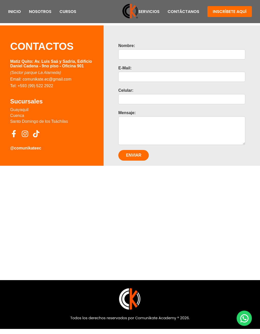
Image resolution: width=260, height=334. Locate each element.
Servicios (148, 11)
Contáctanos (183, 11)
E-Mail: (125, 68)
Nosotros (40, 11)
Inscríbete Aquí (230, 11)
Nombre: (126, 45)
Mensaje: (127, 113)
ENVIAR (133, 160)
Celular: (126, 90)
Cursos (67, 11)
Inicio (14, 11)
